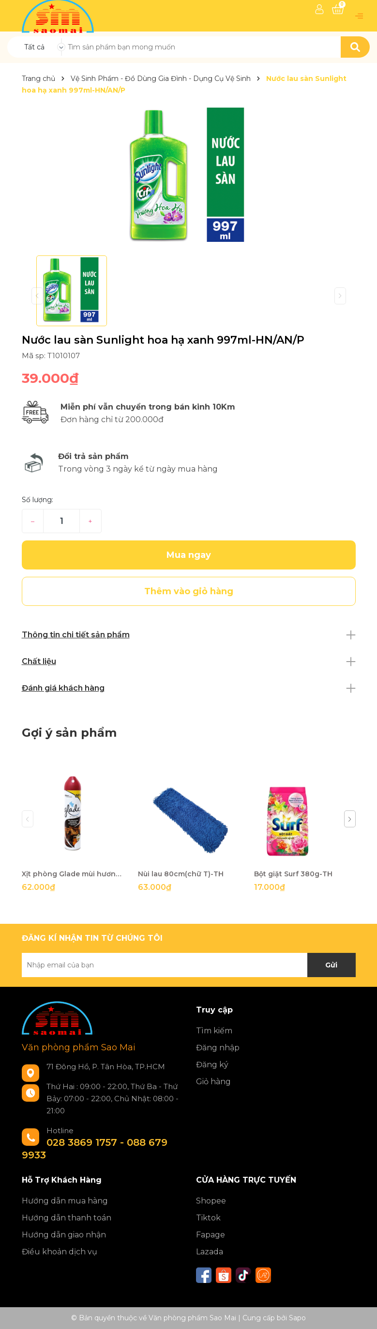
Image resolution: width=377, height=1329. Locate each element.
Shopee (211, 1200)
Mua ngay (188, 555)
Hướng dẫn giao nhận (64, 1234)
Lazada (209, 1251)
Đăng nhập (218, 1047)
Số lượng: (37, 499)
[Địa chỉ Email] (189, 965)
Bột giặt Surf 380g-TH (293, 874)
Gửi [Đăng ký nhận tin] (331, 965)
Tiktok (208, 1217)
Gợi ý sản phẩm (69, 733)
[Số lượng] (61, 521)
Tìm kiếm (214, 1030)
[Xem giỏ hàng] (338, 9)
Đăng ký (212, 1064)
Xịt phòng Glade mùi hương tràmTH (72, 874)
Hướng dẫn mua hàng (65, 1200)
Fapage (210, 1234)
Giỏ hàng (213, 1081)
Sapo (297, 1317)
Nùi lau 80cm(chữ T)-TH (181, 874)
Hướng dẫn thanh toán (66, 1217)
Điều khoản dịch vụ (59, 1251)
